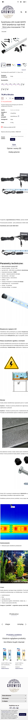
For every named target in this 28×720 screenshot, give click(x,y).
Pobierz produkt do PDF (8, 127)
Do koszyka (19, 98)
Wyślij (12, 139)
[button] (25, 2)
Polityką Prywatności (6, 711)
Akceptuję (22, 714)
